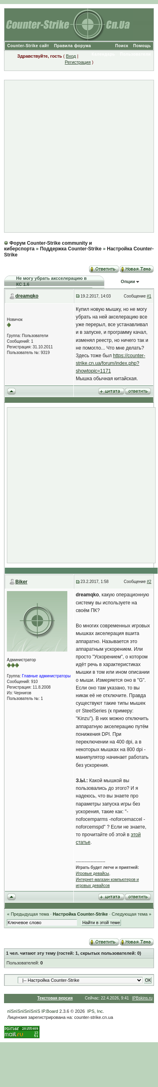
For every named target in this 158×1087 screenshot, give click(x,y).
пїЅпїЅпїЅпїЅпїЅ (23, 1011)
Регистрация (78, 62)
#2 (149, 581)
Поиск (122, 46)
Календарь (103, 54)
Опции (128, 281)
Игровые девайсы (92, 873)
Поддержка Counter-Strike (71, 249)
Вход (71, 56)
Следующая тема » (131, 914)
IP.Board (50, 1011)
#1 (149, 296)
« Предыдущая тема (28, 914)
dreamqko (26, 296)
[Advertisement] (75, 156)
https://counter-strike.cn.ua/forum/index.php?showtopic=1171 (110, 363)
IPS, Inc (95, 1011)
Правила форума (72, 46)
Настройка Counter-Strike (80, 914)
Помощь (142, 46)
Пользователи (135, 54)
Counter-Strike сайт (28, 46)
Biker (21, 582)
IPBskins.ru (142, 998)
